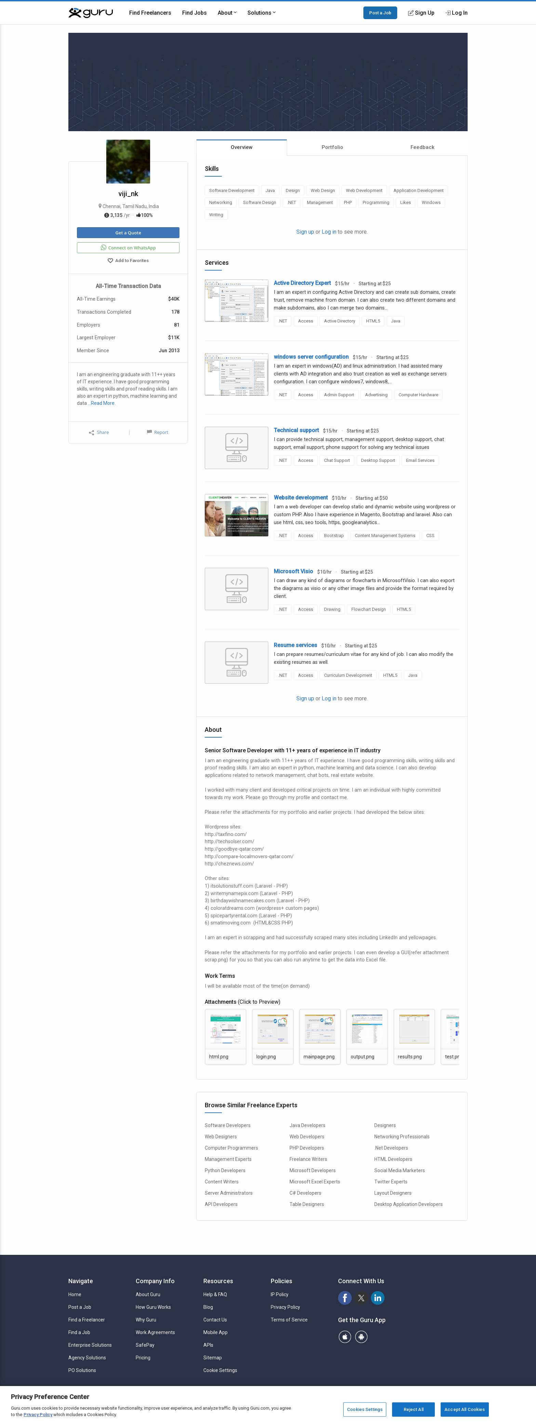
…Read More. (102, 403)
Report (157, 432)
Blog (208, 1307)
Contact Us (215, 1319)
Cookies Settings (365, 1409)
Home (74, 1294)
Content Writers (222, 1181)
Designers (385, 1125)
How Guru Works (153, 1307)
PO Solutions (82, 1370)
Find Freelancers (150, 13)
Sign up (305, 232)
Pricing (143, 1357)
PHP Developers (307, 1148)
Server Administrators (229, 1193)
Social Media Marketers (399, 1170)
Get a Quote (128, 233)
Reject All (414, 1409)
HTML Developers (393, 1159)
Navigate (80, 1281)
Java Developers (307, 1125)
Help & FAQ (215, 1294)
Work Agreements (155, 1332)
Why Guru (146, 1319)
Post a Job (380, 12)
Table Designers (307, 1204)
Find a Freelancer (86, 1319)
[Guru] (90, 13)
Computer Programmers (231, 1148)
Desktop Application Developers (408, 1204)
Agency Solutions (87, 1357)
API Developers (221, 1204)
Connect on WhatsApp (128, 248)
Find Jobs (194, 13)
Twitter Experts (390, 1181)
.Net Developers (391, 1148)
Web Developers (307, 1136)
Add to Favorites (128, 261)
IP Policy (280, 1294)
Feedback (422, 147)
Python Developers (225, 1170)
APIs (208, 1345)
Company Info (155, 1281)
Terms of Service (289, 1319)
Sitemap (212, 1357)
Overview (242, 147)
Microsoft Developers (313, 1170)
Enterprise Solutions (90, 1345)
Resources (218, 1281)
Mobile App (215, 1332)
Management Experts (228, 1159)
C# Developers (305, 1193)
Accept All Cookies (464, 1409)
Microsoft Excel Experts (315, 1181)
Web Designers (221, 1136)
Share (99, 432)
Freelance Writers (308, 1159)
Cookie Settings (220, 1370)
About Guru (148, 1294)
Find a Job (79, 1332)
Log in (329, 232)
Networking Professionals (402, 1136)
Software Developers (228, 1125)
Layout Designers (393, 1193)
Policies (281, 1281)
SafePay (145, 1345)
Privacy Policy (285, 1307)
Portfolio (332, 147)
